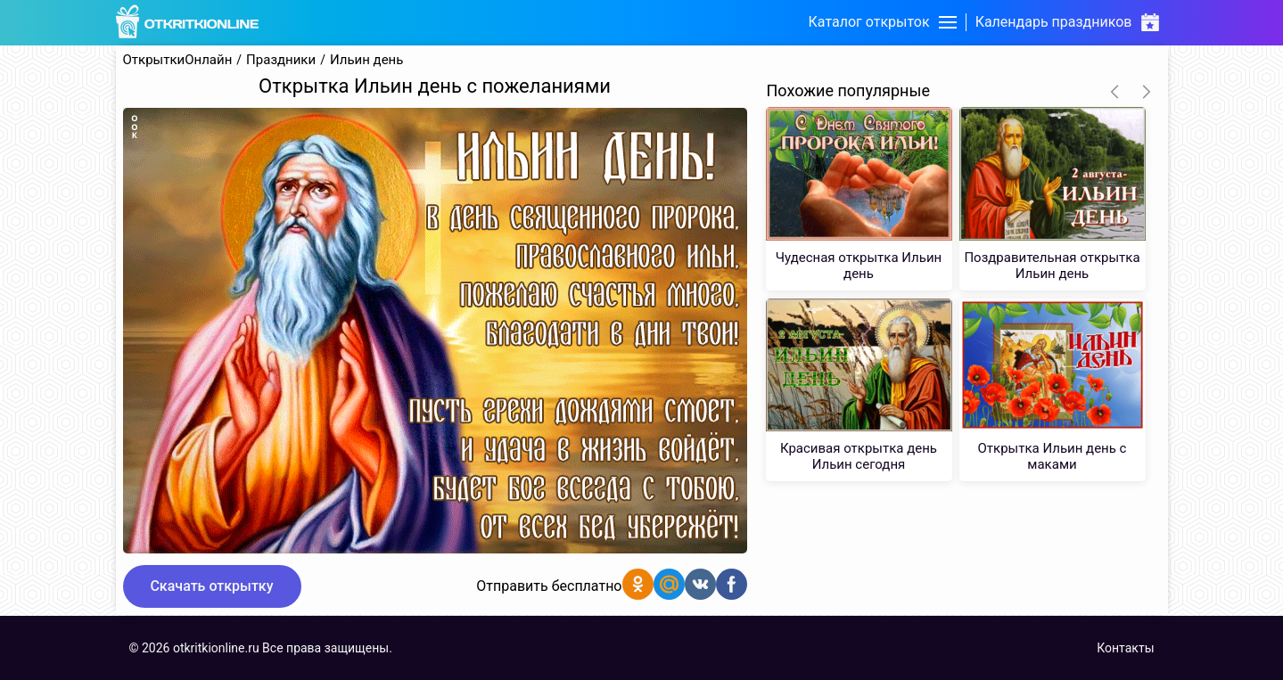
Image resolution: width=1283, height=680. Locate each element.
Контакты (1125, 648)
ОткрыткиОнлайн (178, 60)
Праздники (281, 60)
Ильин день (366, 60)
